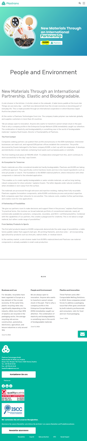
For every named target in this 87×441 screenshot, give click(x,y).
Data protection (44, 437)
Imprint (31, 437)
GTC (54, 437)
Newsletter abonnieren (18, 430)
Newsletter (21, 437)
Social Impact (64, 437)
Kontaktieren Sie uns (19, 374)
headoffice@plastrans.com (10, 368)
